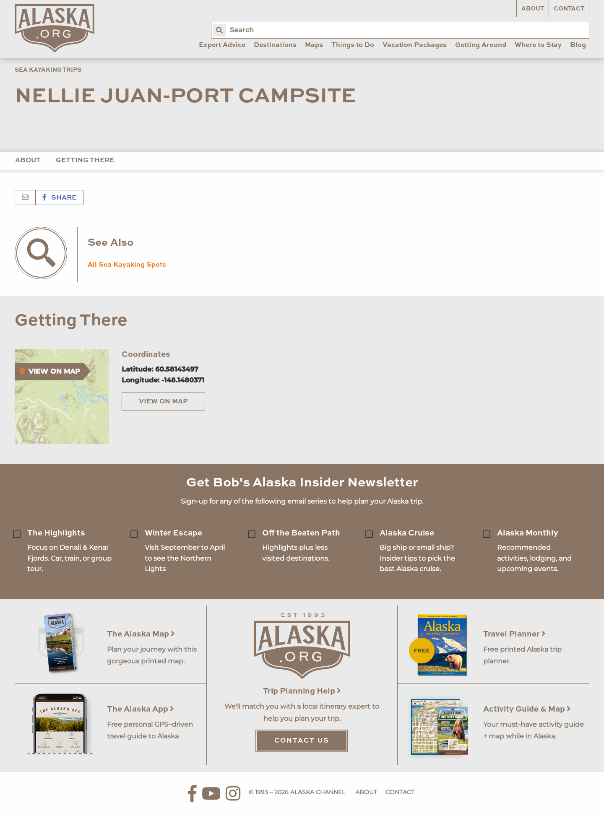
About (532, 9)
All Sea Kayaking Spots (127, 265)
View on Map (163, 401)
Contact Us (301, 741)
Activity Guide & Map (527, 709)
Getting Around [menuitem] (480, 45)
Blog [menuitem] (578, 45)
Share (59, 198)
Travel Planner (514, 634)
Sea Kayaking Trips (48, 70)
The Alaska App (140, 709)
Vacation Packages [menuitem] (415, 45)
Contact (569, 9)
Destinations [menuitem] (275, 45)
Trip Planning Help (302, 691)
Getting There (85, 160)
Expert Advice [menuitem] (222, 45)
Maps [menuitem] (314, 45)
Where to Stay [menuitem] (538, 45)
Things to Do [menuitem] (352, 45)
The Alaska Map (141, 634)
